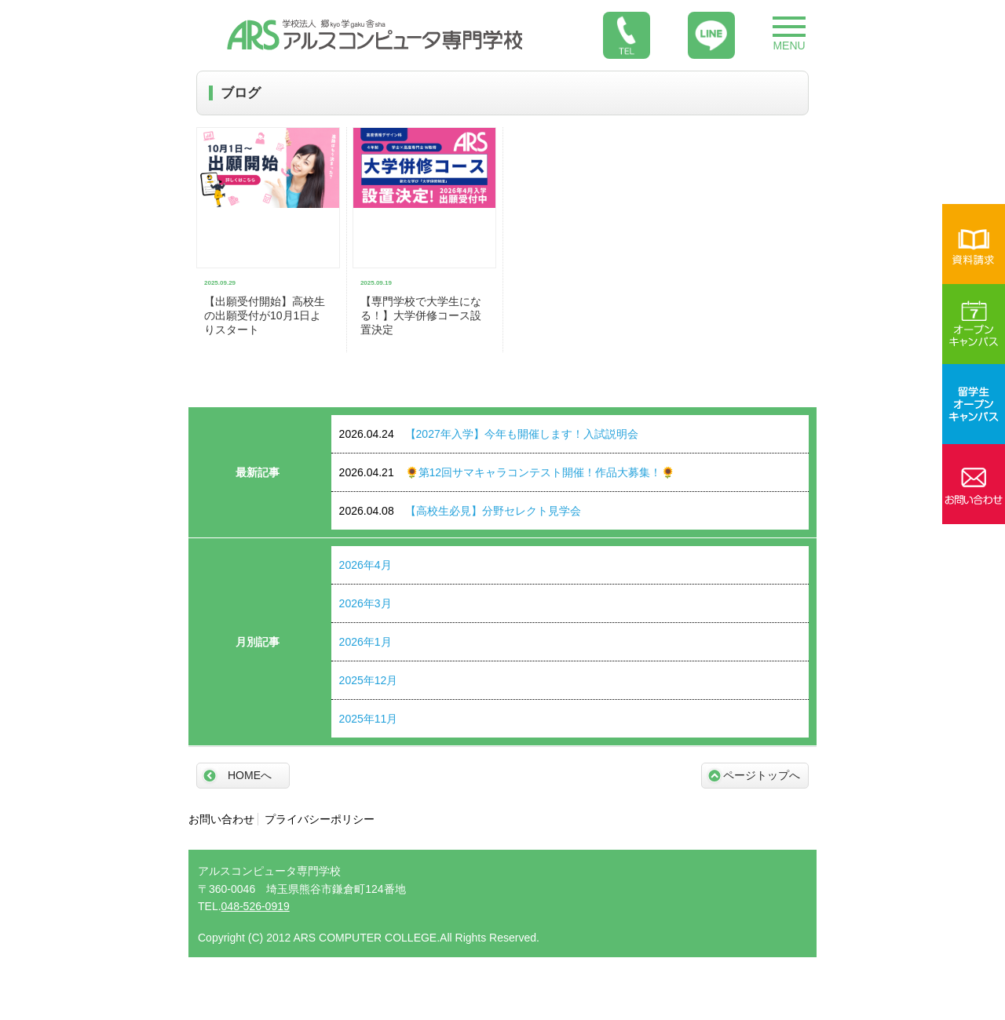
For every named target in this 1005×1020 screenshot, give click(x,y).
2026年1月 (365, 642)
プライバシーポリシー (320, 819)
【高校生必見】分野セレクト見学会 (460, 511)
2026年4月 (365, 565)
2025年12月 (368, 680)
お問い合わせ (221, 819)
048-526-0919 (255, 906)
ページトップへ (761, 775)
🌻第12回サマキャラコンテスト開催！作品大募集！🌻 (507, 472)
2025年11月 (368, 718)
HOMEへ (250, 775)
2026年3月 (365, 603)
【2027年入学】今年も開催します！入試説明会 (488, 434)
